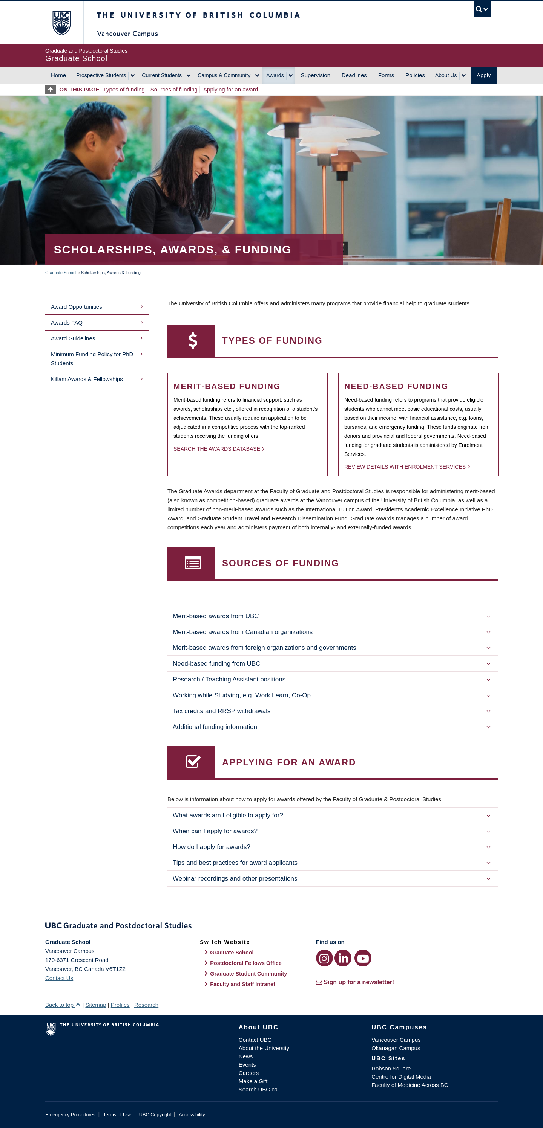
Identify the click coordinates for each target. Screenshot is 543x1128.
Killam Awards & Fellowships (87, 379)
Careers (249, 1073)
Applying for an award (230, 89)
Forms (386, 75)
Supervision (315, 75)
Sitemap (95, 1004)
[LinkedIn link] (342, 958)
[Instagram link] (324, 958)
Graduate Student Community (248, 974)
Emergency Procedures (70, 1114)
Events (247, 1064)
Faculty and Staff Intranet (242, 984)
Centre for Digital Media (401, 1076)
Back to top (63, 1004)
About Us (446, 75)
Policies (415, 75)
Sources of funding (174, 89)
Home (58, 75)
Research (146, 1004)
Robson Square (391, 1068)
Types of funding (124, 89)
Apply (484, 75)
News (246, 1056)
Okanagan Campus (395, 1048)
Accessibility (192, 1114)
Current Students (162, 75)
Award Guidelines (73, 338)
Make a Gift (253, 1081)
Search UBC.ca (258, 1089)
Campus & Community (224, 75)
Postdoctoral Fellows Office (246, 963)
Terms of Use (117, 1114)
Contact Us (59, 978)
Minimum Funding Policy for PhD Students (92, 358)
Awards (275, 75)
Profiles (120, 1004)
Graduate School (61, 272)
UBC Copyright (155, 1114)
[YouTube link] (362, 958)
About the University (264, 1048)
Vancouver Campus (396, 1040)
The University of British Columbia (61, 22)
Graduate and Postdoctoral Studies (271, 926)
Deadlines (354, 75)
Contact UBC (255, 1040)
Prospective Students (101, 75)
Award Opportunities (76, 306)
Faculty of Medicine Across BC (409, 1085)
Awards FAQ (67, 322)
